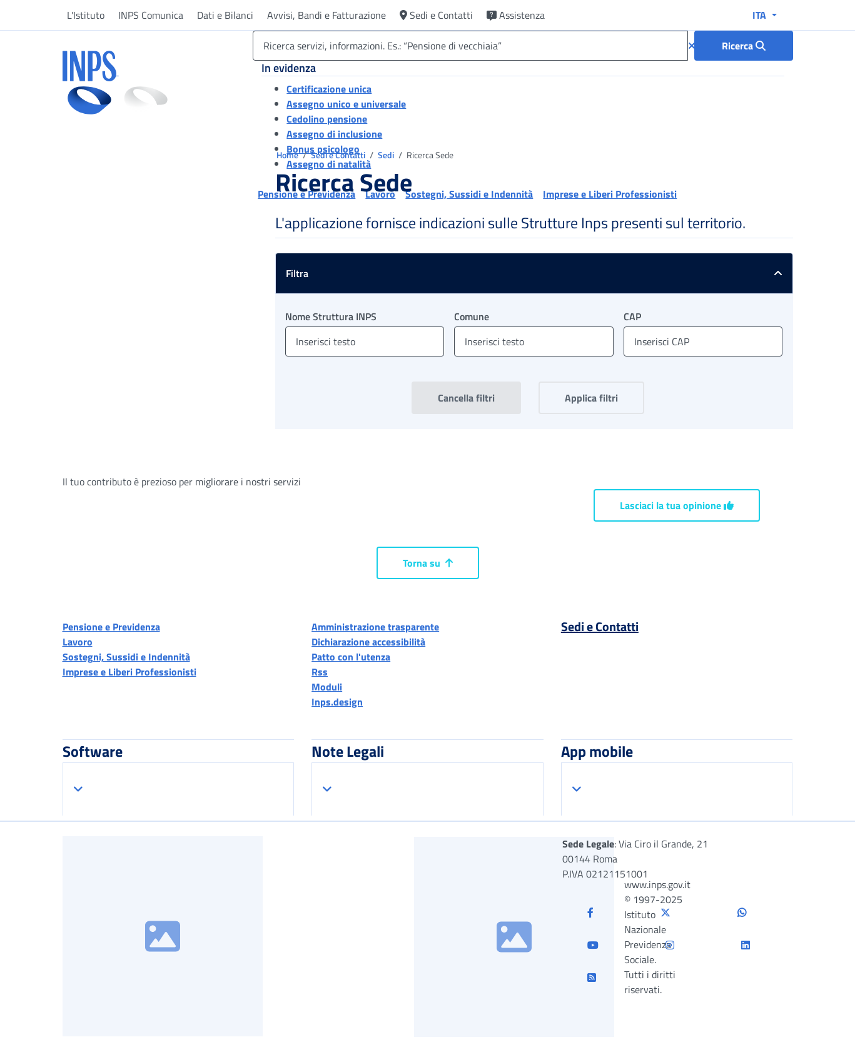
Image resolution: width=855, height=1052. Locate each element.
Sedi (387, 154)
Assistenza (516, 15)
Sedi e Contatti (436, 15)
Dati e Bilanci (225, 15)
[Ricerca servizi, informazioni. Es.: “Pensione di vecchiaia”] (470, 46)
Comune (471, 316)
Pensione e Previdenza (111, 626)
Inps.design (337, 701)
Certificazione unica (329, 88)
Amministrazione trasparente (375, 626)
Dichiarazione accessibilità (368, 641)
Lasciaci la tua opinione (677, 505)
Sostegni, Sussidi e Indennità (126, 656)
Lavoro (78, 641)
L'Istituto (85, 15)
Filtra (539, 273)
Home (288, 154)
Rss (319, 671)
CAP (632, 316)
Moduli (326, 686)
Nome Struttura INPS (331, 316)
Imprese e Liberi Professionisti (129, 671)
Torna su (428, 562)
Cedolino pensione (326, 118)
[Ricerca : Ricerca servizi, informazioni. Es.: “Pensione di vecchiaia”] (743, 46)
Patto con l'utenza (350, 656)
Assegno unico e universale (346, 103)
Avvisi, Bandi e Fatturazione (326, 15)
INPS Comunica (150, 15)
